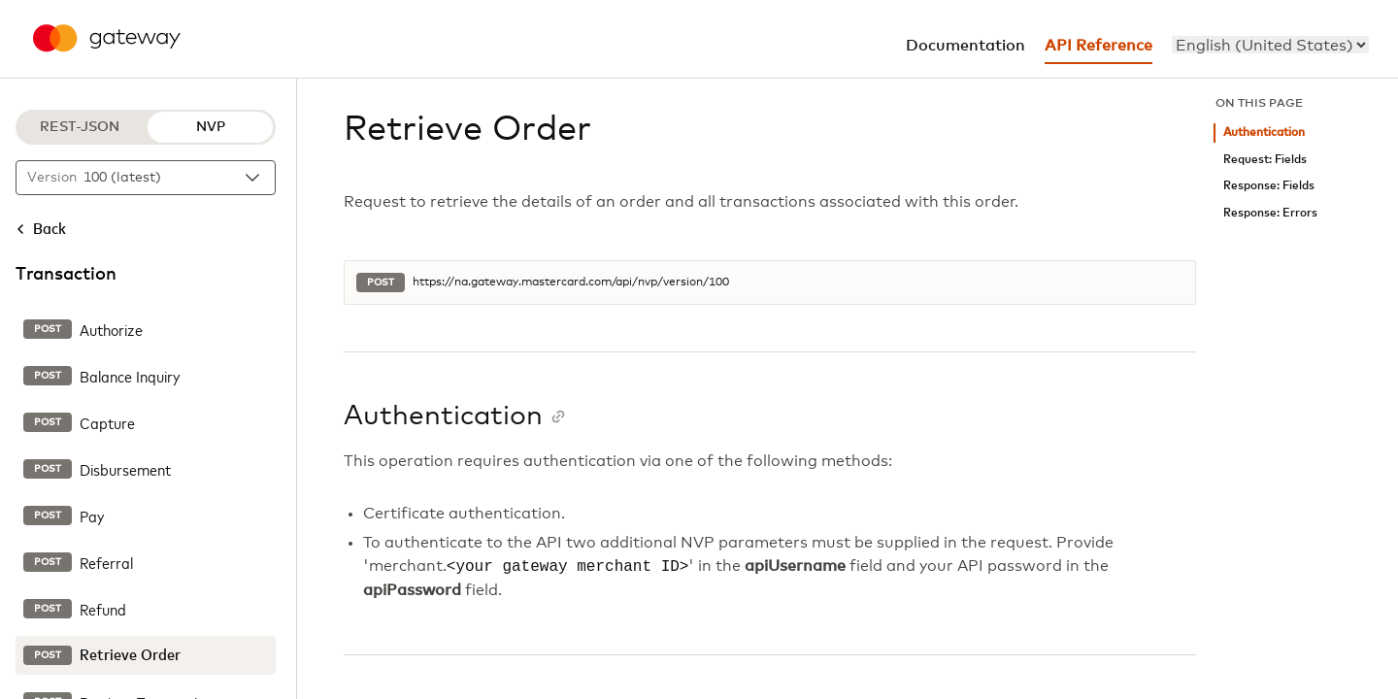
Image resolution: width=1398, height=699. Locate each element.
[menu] (1270, 44)
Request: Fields (1265, 159)
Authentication (1264, 132)
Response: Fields (1269, 186)
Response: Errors (1270, 213)
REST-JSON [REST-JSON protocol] (79, 127)
